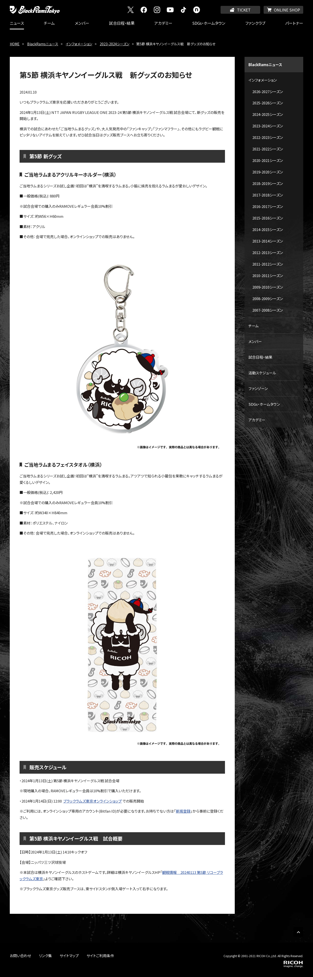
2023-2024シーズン (114, 43)
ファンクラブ (255, 23)
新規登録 (183, 811)
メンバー (82, 23)
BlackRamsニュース (42, 43)
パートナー (294, 23)
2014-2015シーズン (267, 229)
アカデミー (163, 23)
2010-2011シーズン (267, 275)
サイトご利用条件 (100, 955)
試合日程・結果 (121, 23)
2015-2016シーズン (267, 217)
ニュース (17, 23)
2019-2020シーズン (267, 171)
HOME (15, 43)
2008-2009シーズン (267, 298)
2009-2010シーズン (267, 287)
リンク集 (45, 955)
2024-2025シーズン (267, 114)
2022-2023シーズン (267, 137)
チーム (49, 23)
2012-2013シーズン (267, 252)
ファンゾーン (258, 388)
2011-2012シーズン (267, 264)
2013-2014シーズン (267, 241)
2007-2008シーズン (267, 310)
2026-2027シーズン (267, 91)
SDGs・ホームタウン (208, 23)
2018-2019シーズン (267, 183)
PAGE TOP (298, 932)
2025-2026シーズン (267, 102)
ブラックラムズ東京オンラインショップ (92, 801)
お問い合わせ (20, 955)
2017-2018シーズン (267, 194)
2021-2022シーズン (267, 148)
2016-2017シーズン (267, 206)
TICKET (244, 10)
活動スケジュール (262, 372)
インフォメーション (79, 43)
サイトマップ (69, 955)
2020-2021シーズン (267, 160)
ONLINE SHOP (287, 10)
